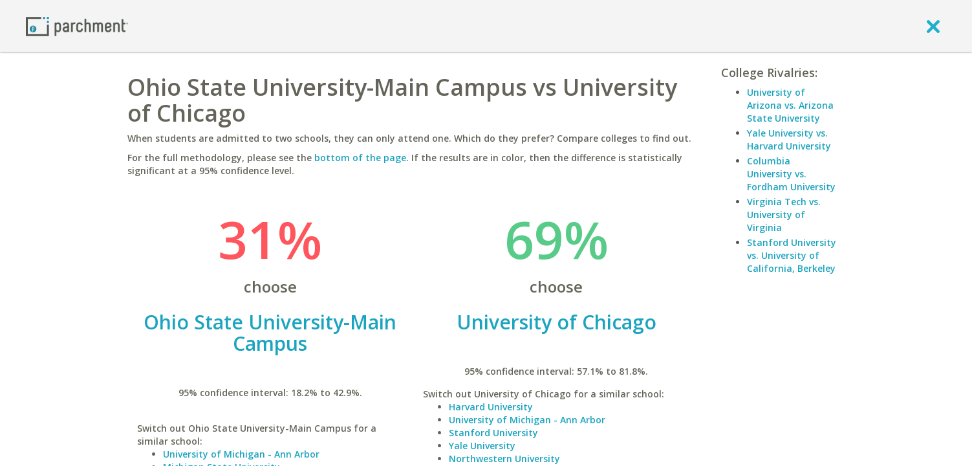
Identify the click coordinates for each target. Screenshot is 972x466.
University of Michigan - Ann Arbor (241, 454)
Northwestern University (504, 458)
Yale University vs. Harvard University (789, 139)
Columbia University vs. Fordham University (791, 174)
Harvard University (491, 407)
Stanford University (493, 433)
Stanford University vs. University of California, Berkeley (791, 255)
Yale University (482, 445)
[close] (933, 26)
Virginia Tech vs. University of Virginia (784, 214)
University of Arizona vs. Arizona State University (790, 105)
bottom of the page (360, 157)
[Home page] (77, 25)
